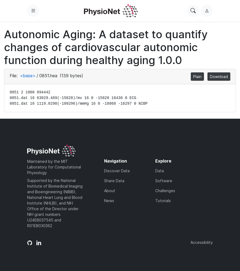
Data (159, 170)
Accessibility (201, 242)
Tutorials (163, 200)
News (109, 200)
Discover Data (117, 170)
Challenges (165, 190)
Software (163, 180)
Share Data (114, 180)
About (109, 190)
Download (219, 76)
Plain (197, 76)
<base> (28, 75)
